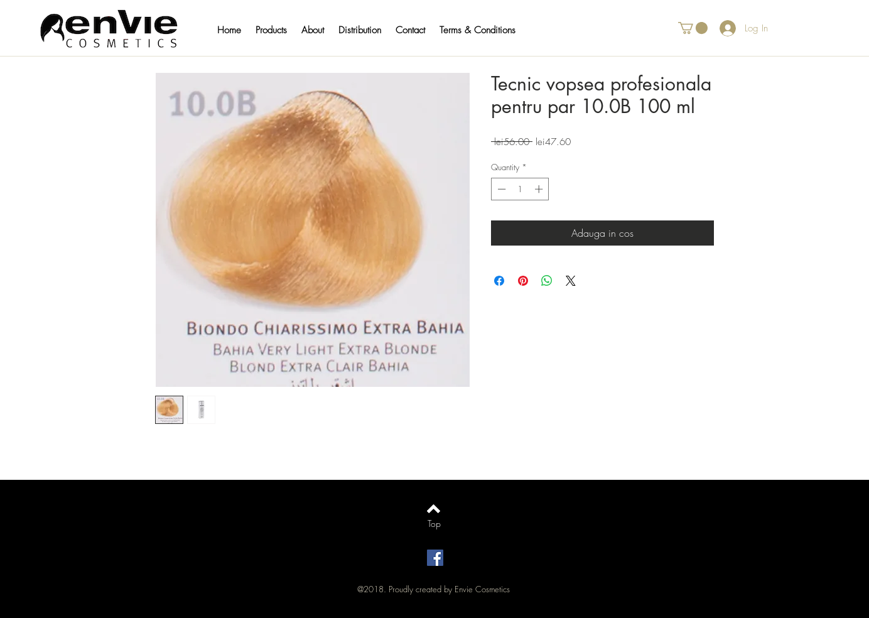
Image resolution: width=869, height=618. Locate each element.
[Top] (434, 524)
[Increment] (540, 189)
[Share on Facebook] (499, 280)
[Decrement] (500, 189)
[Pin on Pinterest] (523, 280)
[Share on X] (570, 280)
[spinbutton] (520, 189)
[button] (277, 30)
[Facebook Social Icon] (435, 558)
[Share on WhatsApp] (546, 280)
